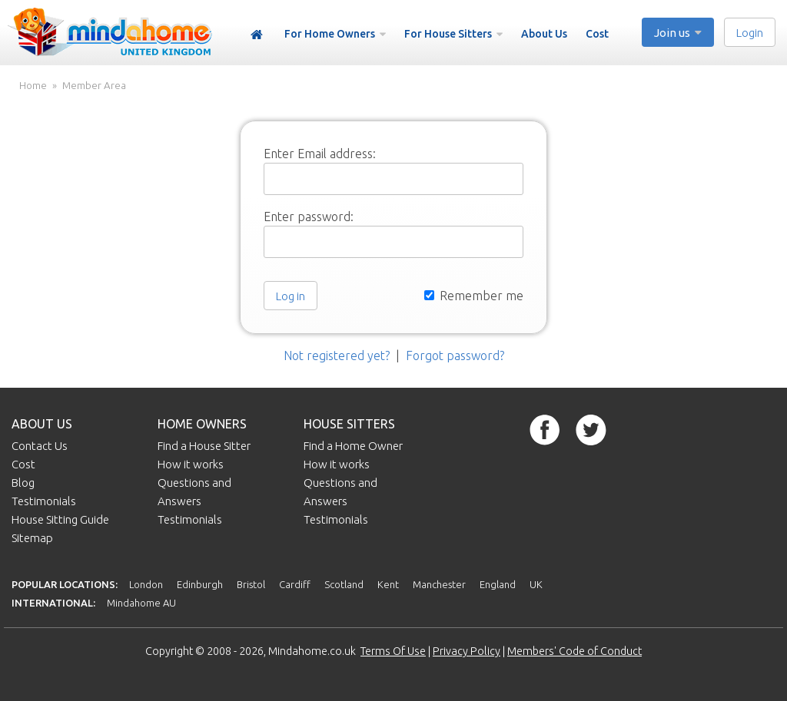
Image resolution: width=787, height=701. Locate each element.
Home (256, 35)
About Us (544, 34)
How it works (191, 464)
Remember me (473, 296)
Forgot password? (455, 355)
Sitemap (32, 537)
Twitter (591, 430)
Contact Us (40, 445)
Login (749, 32)
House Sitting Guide (60, 519)
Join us (672, 32)
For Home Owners (329, 34)
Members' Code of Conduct (574, 651)
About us (42, 424)
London (146, 584)
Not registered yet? (337, 355)
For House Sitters (448, 34)
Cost (597, 34)
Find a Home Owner (353, 445)
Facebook (545, 430)
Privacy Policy (466, 651)
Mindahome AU (141, 602)
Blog (23, 482)
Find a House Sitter (204, 445)
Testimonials (44, 501)
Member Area (94, 85)
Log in (290, 296)
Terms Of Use (393, 651)
